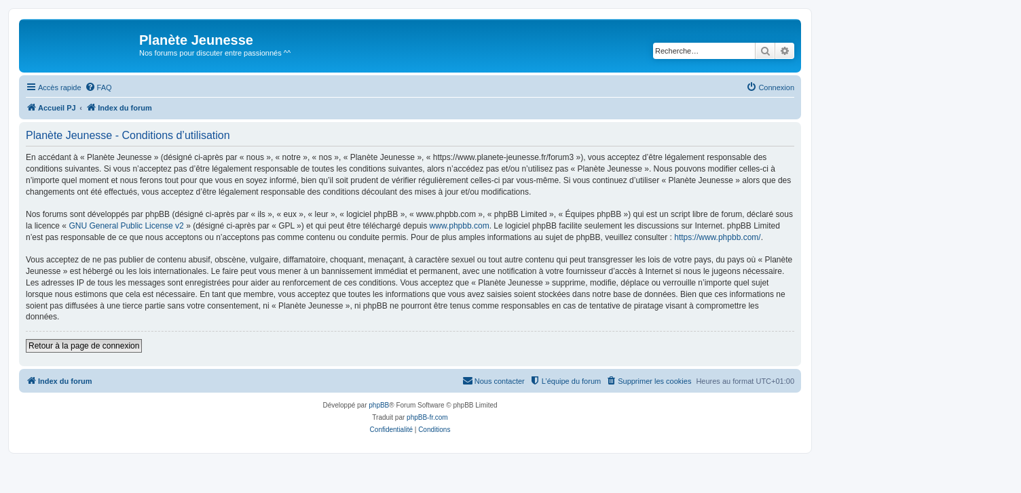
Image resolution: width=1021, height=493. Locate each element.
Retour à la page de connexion (84, 346)
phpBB (379, 405)
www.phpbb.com (459, 226)
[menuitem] (98, 87)
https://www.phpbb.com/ (717, 237)
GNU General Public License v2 (126, 226)
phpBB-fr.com (427, 417)
